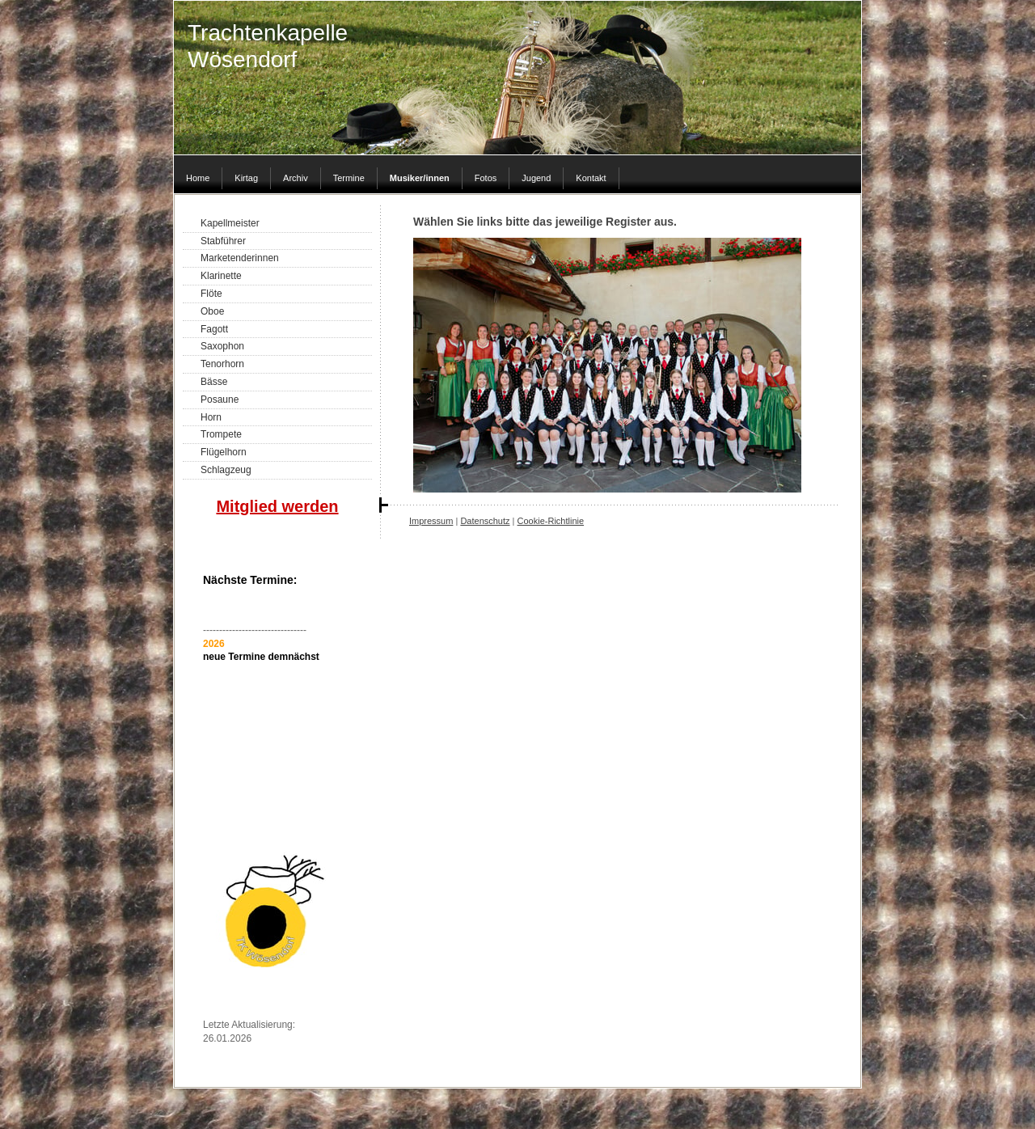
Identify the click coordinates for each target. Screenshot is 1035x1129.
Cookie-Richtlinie (551, 521)
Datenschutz (484, 521)
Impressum (431, 521)
